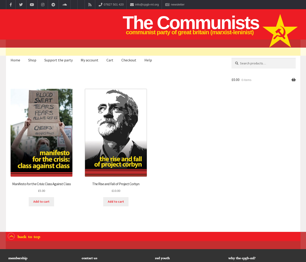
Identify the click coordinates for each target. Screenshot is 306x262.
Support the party (58, 60)
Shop (32, 60)
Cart (109, 60)
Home (15, 60)
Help (148, 60)
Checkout (128, 60)
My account (89, 60)
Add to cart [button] (41, 201)
